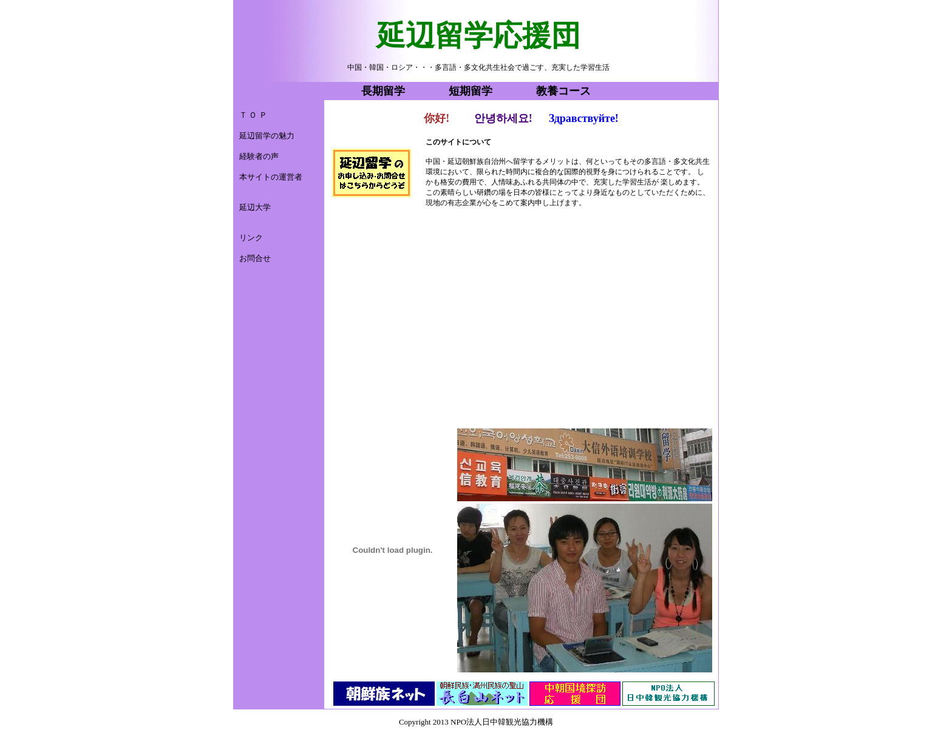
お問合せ (255, 258)
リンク (251, 237)
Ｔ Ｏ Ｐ (253, 115)
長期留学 (383, 91)
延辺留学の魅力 (266, 135)
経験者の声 (259, 156)
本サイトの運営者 (270, 176)
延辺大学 (255, 207)
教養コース (563, 91)
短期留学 (470, 91)
